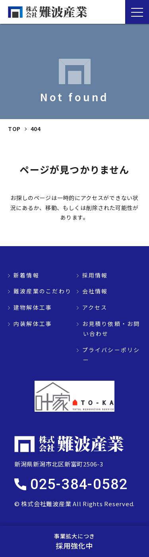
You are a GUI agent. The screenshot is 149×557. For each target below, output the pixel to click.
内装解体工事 (33, 324)
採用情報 (95, 275)
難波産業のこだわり (43, 291)
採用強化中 (74, 541)
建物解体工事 (33, 307)
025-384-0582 (79, 484)
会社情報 (95, 291)
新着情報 (26, 275)
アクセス (95, 307)
